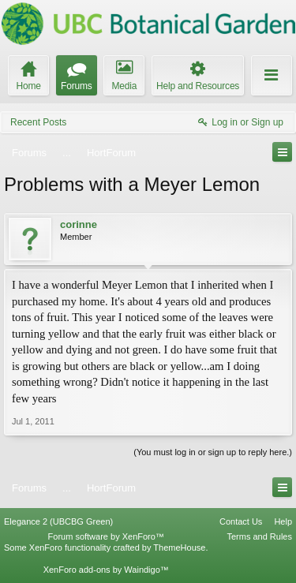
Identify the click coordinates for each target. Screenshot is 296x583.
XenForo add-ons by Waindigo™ (106, 569)
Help (283, 521)
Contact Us (240, 521)
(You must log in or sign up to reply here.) (212, 452)
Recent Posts (38, 122)
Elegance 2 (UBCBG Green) (58, 521)
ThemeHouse (179, 547)
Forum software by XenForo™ (106, 536)
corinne (78, 224)
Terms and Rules (259, 536)
